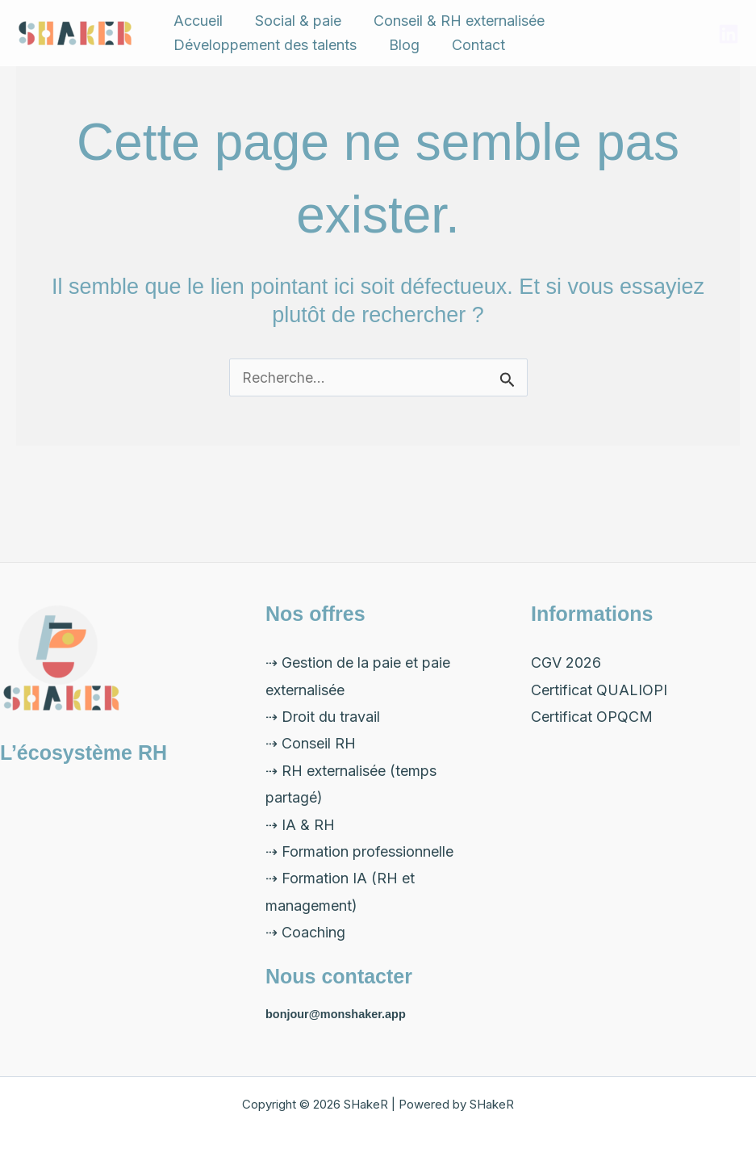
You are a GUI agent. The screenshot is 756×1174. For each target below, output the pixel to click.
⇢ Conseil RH (310, 743)
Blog (385, 73)
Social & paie (279, 30)
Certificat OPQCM (592, 716)
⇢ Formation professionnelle (359, 851)
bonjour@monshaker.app (338, 1014)
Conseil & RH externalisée (426, 30)
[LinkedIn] (728, 53)
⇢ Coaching (305, 932)
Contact (446, 73)
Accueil (191, 30)
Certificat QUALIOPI (599, 689)
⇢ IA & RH (300, 824)
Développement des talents (258, 73)
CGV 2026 (566, 662)
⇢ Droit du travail (322, 716)
